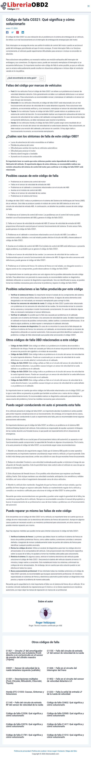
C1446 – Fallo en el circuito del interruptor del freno (62, 669)
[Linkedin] (23, 32)
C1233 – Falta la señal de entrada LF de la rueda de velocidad (64, 693)
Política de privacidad (22, 751)
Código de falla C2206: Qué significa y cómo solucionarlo (24, 714)
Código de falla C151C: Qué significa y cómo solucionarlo (65, 736)
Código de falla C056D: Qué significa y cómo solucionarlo (65, 714)
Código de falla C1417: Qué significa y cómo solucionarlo (65, 725)
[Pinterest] (17, 32)
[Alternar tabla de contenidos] (40, 79)
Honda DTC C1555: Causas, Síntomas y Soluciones (25, 693)
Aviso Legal (52, 751)
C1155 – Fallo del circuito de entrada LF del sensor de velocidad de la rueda (65, 652)
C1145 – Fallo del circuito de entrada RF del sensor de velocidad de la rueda (24, 703)
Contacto (61, 751)
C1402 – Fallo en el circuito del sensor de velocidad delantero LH (65, 680)
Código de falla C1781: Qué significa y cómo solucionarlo (24, 736)
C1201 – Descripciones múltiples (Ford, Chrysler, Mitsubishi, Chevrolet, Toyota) (24, 681)
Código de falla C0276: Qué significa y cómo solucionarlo (24, 725)
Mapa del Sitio (71, 751)
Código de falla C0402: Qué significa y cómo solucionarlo (65, 703)
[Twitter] (12, 32)
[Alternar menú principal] (88, 6)
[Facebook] (7, 32)
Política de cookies (39, 751)
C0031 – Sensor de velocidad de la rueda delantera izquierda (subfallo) (23, 669)
